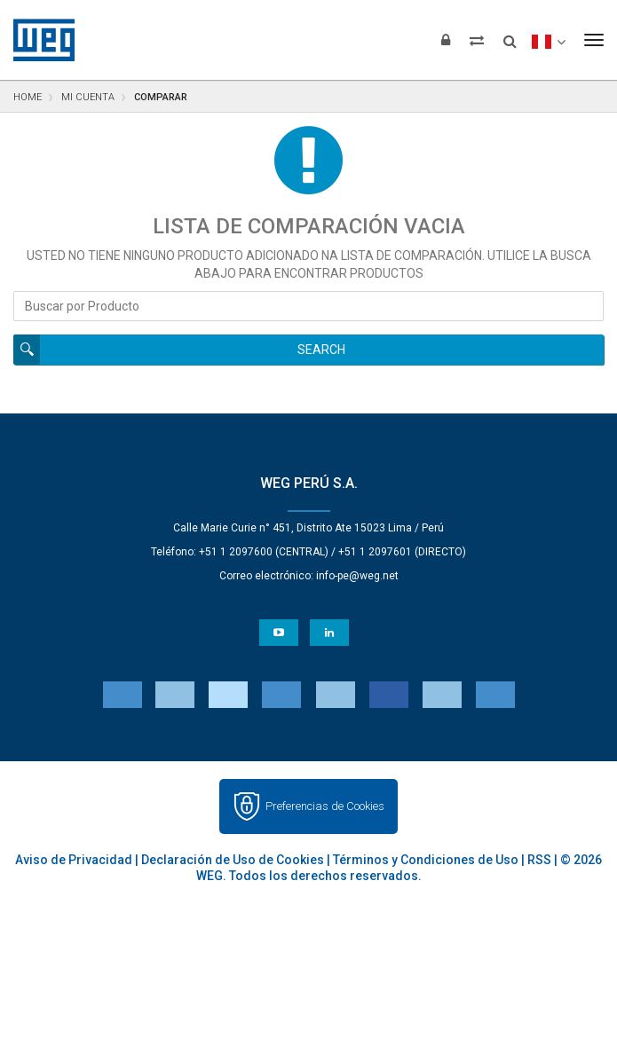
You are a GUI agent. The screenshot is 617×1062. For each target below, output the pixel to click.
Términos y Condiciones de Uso (425, 860)
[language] (548, 40)
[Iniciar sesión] (445, 40)
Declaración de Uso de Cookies (232, 860)
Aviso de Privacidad (73, 860)
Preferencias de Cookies (324, 806)
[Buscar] (510, 35)
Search (321, 349)
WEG (37, 40)
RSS (539, 860)
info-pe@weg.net (357, 576)
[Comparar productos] (476, 40)
